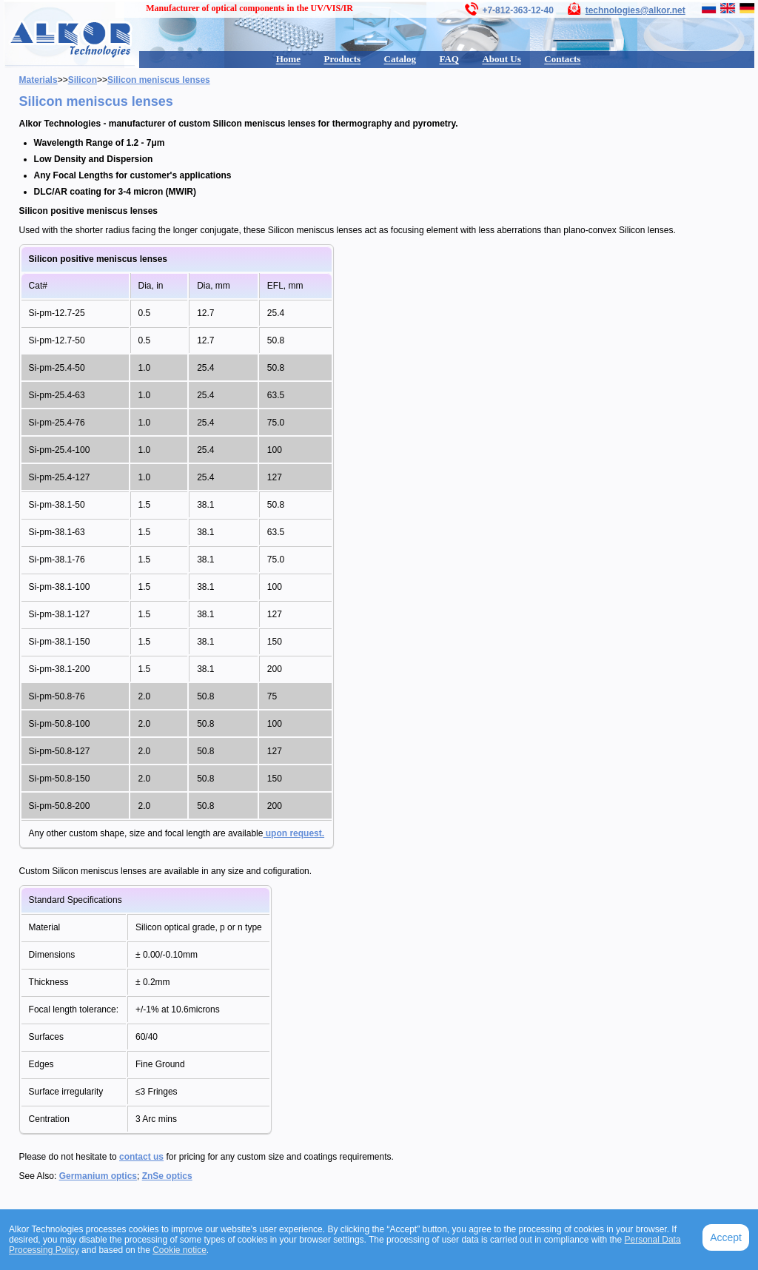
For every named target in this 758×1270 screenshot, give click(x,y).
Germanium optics (98, 1176)
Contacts (562, 58)
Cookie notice (179, 1250)
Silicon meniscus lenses (158, 80)
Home (288, 58)
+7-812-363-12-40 (517, 10)
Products (341, 58)
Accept (726, 1237)
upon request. (293, 833)
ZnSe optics (167, 1176)
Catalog (400, 58)
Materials (38, 80)
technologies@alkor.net (635, 10)
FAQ (448, 58)
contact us (141, 1157)
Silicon (82, 80)
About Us (501, 58)
